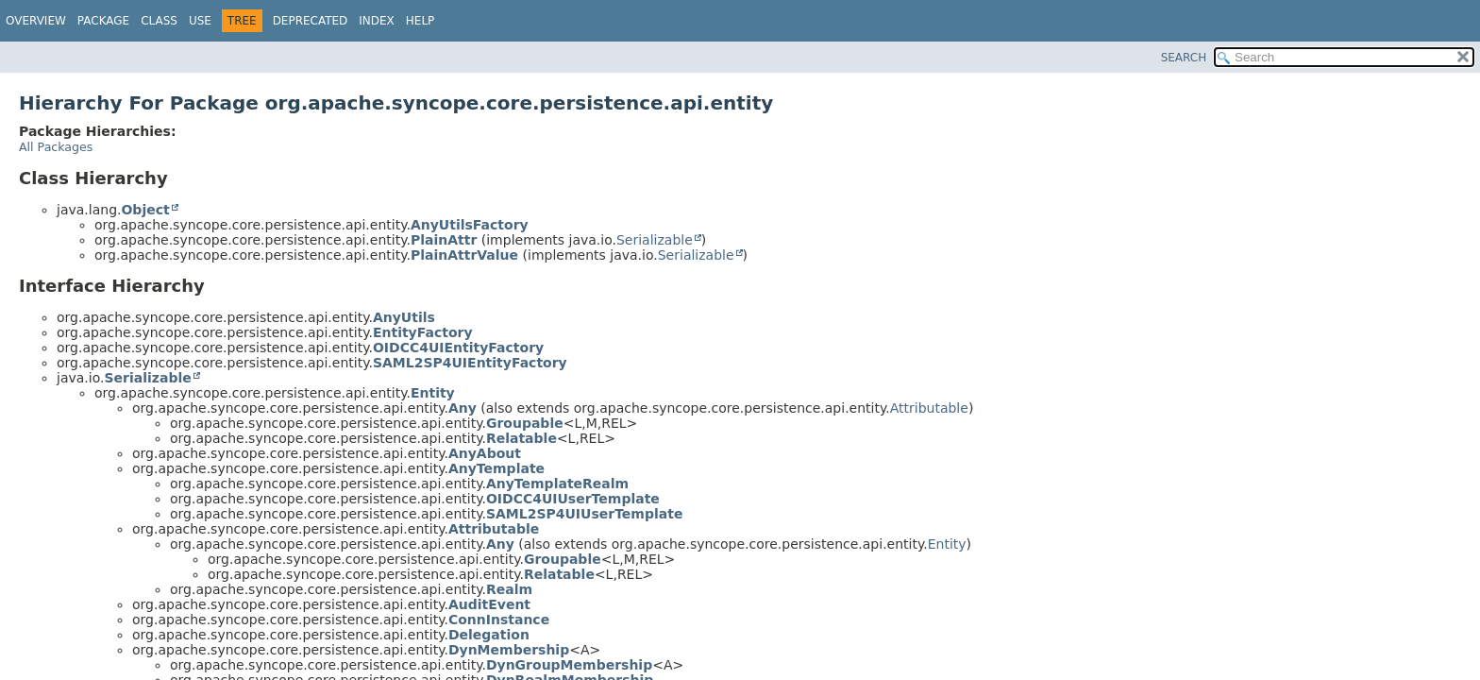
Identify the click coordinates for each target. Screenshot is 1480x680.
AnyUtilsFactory (470, 224)
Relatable (521, 438)
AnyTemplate (496, 468)
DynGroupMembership (569, 664)
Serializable (654, 239)
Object (145, 209)
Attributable (929, 408)
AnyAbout (484, 453)
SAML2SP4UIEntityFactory (470, 362)
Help (420, 20)
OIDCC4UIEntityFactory (458, 347)
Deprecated (310, 20)
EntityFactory (423, 332)
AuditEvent (489, 604)
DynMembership (508, 649)
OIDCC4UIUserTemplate (573, 498)
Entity (433, 392)
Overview (36, 20)
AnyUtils (404, 317)
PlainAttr (444, 239)
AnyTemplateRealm (557, 483)
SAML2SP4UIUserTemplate (584, 513)
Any (462, 408)
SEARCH (1184, 57)
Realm (509, 589)
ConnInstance (498, 619)
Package (103, 20)
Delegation (489, 634)
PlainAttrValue (464, 255)
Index (377, 20)
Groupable (524, 423)
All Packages (55, 147)
